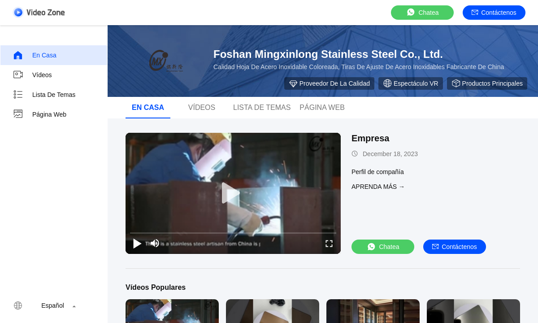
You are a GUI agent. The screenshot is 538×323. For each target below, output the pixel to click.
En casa (34, 55)
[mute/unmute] (155, 243)
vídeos (201, 107)
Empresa (370, 138)
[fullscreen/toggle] (329, 243)
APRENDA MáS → (378, 186)
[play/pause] (137, 243)
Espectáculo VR (410, 83)
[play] (233, 193)
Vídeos (32, 75)
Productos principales (487, 83)
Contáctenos (494, 12)
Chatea (422, 12)
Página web (39, 114)
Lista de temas (44, 94)
